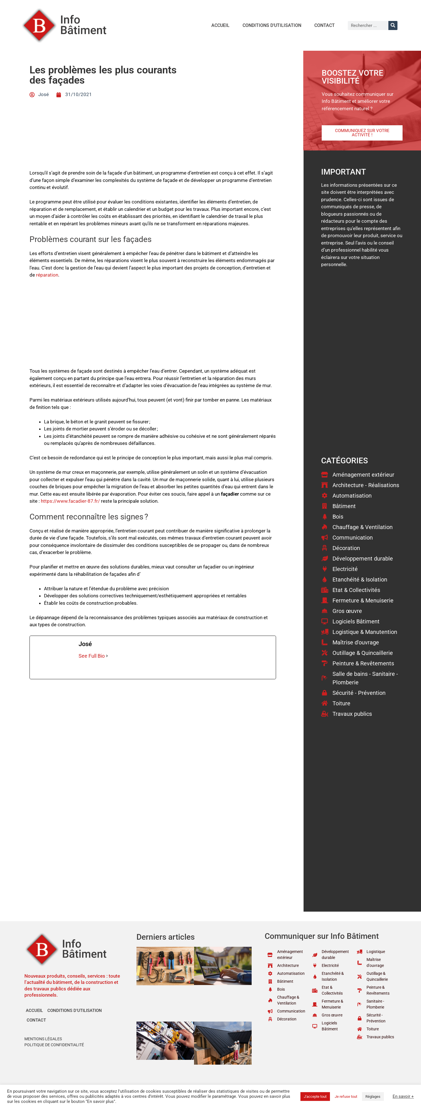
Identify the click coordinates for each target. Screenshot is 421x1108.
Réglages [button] (372, 1096)
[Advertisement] (153, 325)
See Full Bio (92, 656)
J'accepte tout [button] (315, 1096)
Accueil (220, 25)
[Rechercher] (392, 25)
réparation (47, 275)
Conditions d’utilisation (272, 25)
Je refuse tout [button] (346, 1096)
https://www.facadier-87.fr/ (70, 501)
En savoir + (403, 1096)
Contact (324, 25)
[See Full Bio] (107, 656)
